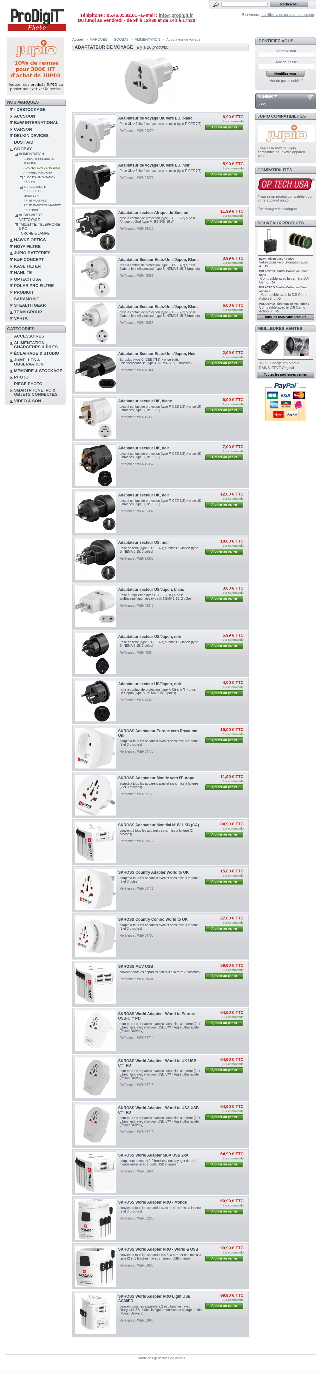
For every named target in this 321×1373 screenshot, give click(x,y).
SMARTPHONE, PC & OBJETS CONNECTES (35, 392)
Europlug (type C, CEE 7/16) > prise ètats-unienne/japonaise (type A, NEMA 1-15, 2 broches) (156, 361)
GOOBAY (23, 149)
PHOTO (21, 377)
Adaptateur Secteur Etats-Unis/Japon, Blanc (158, 259)
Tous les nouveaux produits (285, 317)
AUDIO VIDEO (30, 215)
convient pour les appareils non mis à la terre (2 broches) (160, 972)
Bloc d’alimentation (39, 177)
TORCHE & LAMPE (34, 233)
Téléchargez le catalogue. (278, 209)
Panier (265, 96)
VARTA (21, 318)
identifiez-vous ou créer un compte (287, 15)
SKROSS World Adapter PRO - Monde (152, 1202)
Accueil (77, 39)
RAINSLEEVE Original (276, 368)
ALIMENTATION (31, 154)
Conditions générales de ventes (160, 1358)
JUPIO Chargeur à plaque (279, 363)
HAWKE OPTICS (30, 239)
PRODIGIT (24, 292)
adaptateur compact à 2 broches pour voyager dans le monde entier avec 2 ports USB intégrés (158, 1162)
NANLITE (23, 272)
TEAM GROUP (28, 312)
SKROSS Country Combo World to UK (153, 919)
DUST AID (23, 142)
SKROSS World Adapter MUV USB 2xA (153, 1155)
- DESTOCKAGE (29, 109)
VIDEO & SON (27, 401)
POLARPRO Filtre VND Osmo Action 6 (284, 303)
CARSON (23, 129)
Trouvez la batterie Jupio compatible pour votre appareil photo (281, 152)
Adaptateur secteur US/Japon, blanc (151, 589)
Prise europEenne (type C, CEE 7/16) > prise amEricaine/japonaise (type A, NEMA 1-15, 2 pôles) (156, 596)
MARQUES (99, 39)
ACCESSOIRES (29, 336)
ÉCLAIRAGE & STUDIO (36, 353)
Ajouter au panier (224, 127)
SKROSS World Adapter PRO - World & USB (158, 1249)
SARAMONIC (26, 299)
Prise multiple (35, 200)
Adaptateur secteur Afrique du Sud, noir (154, 212)
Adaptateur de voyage (41, 167)
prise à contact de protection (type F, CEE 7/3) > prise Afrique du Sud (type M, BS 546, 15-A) (158, 219)
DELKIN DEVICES (31, 135)
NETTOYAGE (29, 220)
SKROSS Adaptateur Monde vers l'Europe (156, 778)
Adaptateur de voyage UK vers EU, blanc (155, 118)
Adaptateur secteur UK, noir (143, 448)
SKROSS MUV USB (135, 966)
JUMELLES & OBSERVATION (28, 362)
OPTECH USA (27, 279)
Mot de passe (286, 62)
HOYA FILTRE (27, 246)
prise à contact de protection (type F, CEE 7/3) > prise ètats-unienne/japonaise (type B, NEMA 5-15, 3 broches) (160, 314)
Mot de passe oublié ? (286, 81)
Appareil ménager (37, 172)
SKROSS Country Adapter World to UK (153, 872)
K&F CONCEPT (29, 259)
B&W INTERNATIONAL (36, 122)
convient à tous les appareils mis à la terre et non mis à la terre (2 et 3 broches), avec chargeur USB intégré (160, 1256)
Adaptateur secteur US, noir (143, 542)
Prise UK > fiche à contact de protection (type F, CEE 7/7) (160, 124)
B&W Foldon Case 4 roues (276, 258)
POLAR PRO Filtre (34, 285)
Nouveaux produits (281, 223)
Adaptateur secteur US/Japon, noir (149, 636)
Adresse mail (286, 51)
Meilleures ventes (280, 328)
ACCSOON (24, 116)
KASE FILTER (27, 266)
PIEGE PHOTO (28, 383)
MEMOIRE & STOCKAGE (38, 370)
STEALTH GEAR (30, 305)
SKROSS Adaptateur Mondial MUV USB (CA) (158, 825)
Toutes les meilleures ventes (285, 374)
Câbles (29, 182)
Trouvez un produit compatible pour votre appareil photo (285, 198)
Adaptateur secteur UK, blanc (145, 401)
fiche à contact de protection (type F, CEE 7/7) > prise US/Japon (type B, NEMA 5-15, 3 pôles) (158, 691)
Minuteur (31, 195)
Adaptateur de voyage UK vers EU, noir (154, 165)
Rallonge (31, 210)
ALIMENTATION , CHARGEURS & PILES (36, 344)
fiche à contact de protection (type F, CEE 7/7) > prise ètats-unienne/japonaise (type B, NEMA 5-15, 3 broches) (160, 266)
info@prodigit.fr (176, 15)
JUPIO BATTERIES (32, 252)
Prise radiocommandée (42, 205)
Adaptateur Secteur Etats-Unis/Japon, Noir (157, 354)
